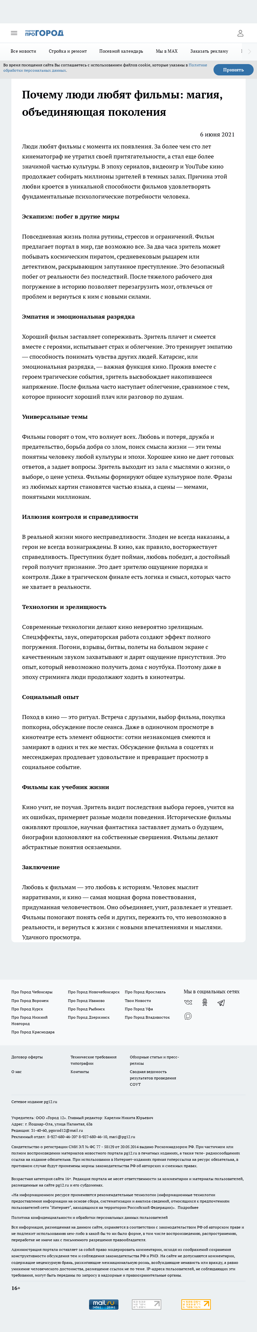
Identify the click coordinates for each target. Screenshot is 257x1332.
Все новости (23, 51)
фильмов (155, 186)
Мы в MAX (167, 51)
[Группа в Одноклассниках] (204, 1002)
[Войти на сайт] (240, 33)
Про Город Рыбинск (86, 1008)
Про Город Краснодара (33, 1031)
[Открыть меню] (14, 33)
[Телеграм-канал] (221, 1002)
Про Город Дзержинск (88, 1017)
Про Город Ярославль (145, 991)
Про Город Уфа (139, 1008)
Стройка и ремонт (68, 51)
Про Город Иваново (86, 1000)
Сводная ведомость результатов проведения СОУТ (153, 1078)
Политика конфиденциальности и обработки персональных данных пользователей (89, 1217)
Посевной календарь (121, 51)
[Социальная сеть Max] (188, 1015)
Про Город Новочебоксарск (93, 991)
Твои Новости (138, 1000)
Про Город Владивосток (147, 1017)
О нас (16, 1071)
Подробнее (188, 1207)
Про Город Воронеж (30, 1000)
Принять (233, 70)
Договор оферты (27, 1056)
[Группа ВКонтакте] (188, 1002)
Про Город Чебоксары (32, 991)
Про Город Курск (27, 1008)
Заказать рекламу (209, 51)
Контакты (80, 1071)
